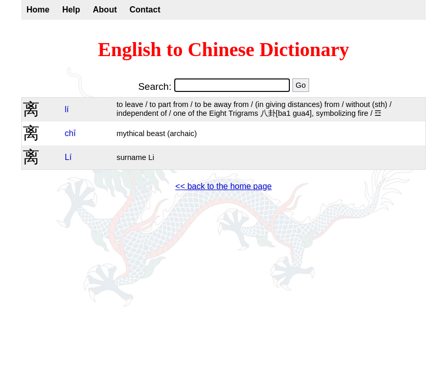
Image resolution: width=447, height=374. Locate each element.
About (105, 9)
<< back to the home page (223, 186)
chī (70, 133)
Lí (68, 157)
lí (67, 109)
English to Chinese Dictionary (224, 49)
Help (71, 9)
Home (37, 9)
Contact (145, 9)
